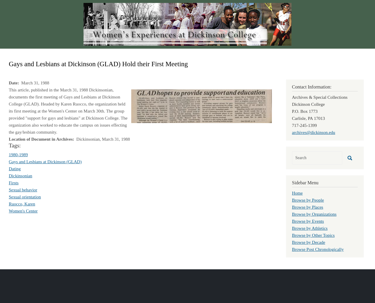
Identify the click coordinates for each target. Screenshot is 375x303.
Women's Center (23, 211)
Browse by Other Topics (313, 235)
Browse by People (308, 200)
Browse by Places (307, 207)
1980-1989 (18, 154)
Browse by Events (308, 221)
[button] (201, 105)
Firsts (13, 183)
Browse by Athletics (310, 228)
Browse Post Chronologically (318, 249)
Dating (15, 168)
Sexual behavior (23, 190)
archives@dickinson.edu (313, 132)
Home (297, 193)
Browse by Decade (308, 242)
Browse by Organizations (314, 214)
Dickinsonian (20, 175)
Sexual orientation (25, 197)
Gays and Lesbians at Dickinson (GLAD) (45, 161)
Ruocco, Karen (22, 204)
